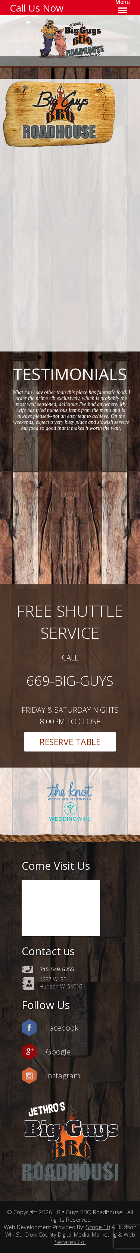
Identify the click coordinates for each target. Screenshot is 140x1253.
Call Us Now (36, 8)
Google (58, 1051)
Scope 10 (98, 1227)
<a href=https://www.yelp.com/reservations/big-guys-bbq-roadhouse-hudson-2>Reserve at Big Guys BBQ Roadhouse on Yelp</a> (74, 248)
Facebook (62, 1027)
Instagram (63, 1075)
